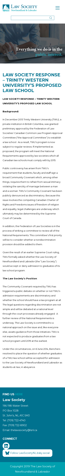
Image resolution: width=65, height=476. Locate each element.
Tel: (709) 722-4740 (14, 420)
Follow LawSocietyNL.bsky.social (27, 453)
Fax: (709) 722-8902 (15, 425)
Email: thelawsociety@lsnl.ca (20, 430)
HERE (19, 394)
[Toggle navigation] (57, 7)
